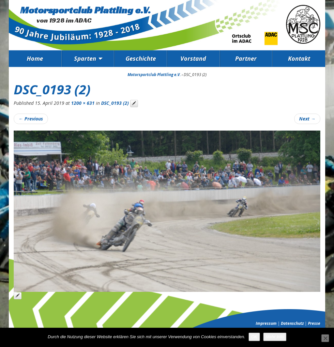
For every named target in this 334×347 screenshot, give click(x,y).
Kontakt (299, 58)
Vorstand (193, 58)
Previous (31, 119)
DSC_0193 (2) (115, 103)
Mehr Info (275, 336)
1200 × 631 (83, 103)
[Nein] (325, 338)
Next (307, 119)
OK (254, 336)
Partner (246, 58)
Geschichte (141, 58)
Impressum (266, 323)
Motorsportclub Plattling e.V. (85, 10)
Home (35, 58)
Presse (314, 323)
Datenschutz (292, 323)
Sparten (85, 58)
